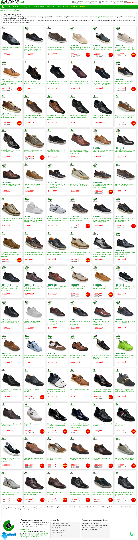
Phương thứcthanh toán (105, 2)
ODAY (33, 533)
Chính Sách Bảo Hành (58, 530)
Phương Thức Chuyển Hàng (60, 523)
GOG (21, 535)
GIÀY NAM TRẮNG (33, 537)
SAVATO (46, 533)
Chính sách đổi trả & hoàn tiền (61, 525)
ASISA (26, 535)
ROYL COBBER (34, 535)
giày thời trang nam (104, 17)
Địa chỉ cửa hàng (57, 535)
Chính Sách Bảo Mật (58, 532)
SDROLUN (39, 533)
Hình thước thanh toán (58, 528)
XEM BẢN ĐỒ (24, 529)
